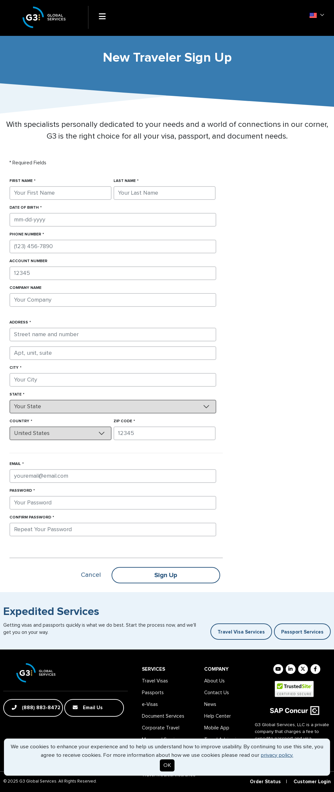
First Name (21, 181)
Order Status (265, 781)
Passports (153, 692)
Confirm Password (30, 517)
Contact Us (216, 692)
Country (19, 421)
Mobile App (216, 727)
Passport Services (302, 632)
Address (18, 322)
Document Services (163, 716)
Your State (27, 407)
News (210, 704)
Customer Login (312, 781)
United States (32, 433)
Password (20, 491)
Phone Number (25, 234)
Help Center (217, 716)
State (15, 394)
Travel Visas (155, 681)
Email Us (88, 707)
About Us (214, 681)
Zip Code (123, 421)
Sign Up (165, 575)
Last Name (125, 181)
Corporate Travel (160, 727)
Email (15, 464)
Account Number (28, 261)
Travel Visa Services (241, 632)
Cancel (91, 575)
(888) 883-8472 (36, 707)
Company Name (25, 288)
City (14, 368)
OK (167, 765)
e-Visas (150, 704)
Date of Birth (24, 208)
